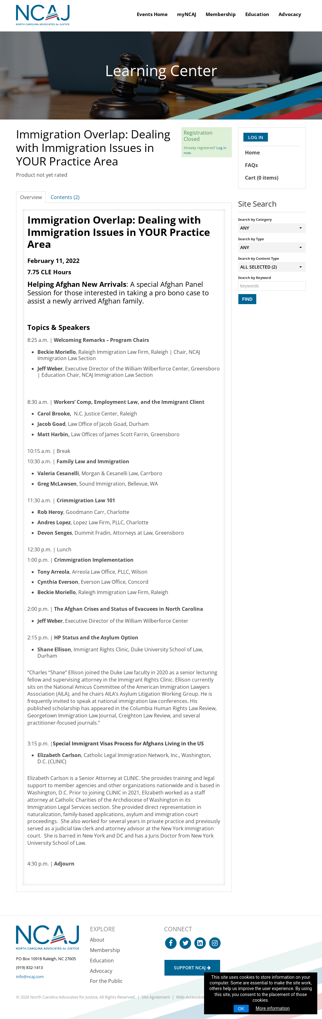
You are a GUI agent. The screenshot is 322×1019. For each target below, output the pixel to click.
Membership (221, 14)
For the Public (106, 980)
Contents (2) (65, 197)
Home (252, 152)
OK (241, 1008)
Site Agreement (156, 997)
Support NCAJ (192, 968)
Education (257, 14)
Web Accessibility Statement (202, 997)
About (97, 939)
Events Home (152, 14)
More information (273, 1008)
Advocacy (290, 14)
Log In (255, 137)
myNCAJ (186, 14)
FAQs (251, 165)
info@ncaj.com (30, 976)
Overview (31, 197)
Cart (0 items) (261, 177)
